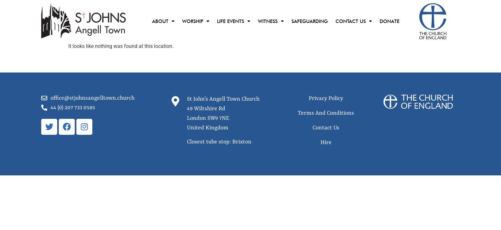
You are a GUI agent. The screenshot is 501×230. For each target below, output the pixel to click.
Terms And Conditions (326, 113)
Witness (271, 21)
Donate (389, 21)
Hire (326, 142)
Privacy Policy (326, 98)
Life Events (233, 21)
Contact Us (353, 21)
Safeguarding (309, 21)
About (163, 21)
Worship (195, 21)
